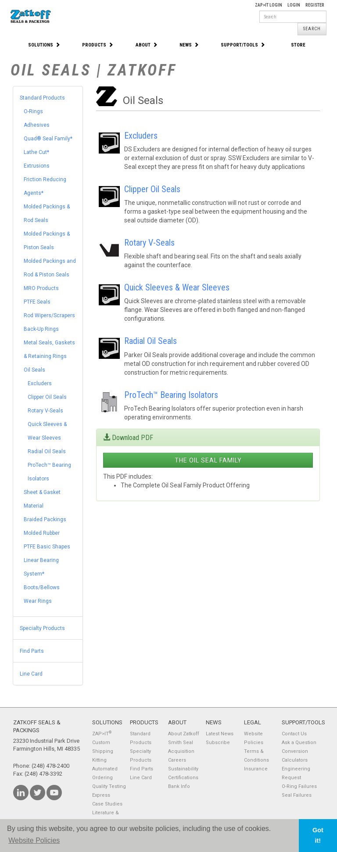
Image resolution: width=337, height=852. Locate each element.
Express (101, 795)
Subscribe (218, 742)
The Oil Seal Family (208, 460)
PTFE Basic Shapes (47, 547)
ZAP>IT (101, 734)
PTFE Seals (37, 302)
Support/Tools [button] (243, 45)
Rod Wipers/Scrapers (49, 315)
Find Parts (32, 651)
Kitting (99, 760)
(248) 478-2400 (50, 766)
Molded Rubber (42, 533)
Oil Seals (34, 370)
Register (314, 5)
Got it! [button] (317, 835)
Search (312, 28)
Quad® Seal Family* (48, 139)
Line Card (31, 674)
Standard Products (42, 98)
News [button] (189, 45)
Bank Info (179, 786)
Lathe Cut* (36, 152)
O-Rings (33, 111)
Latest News (219, 734)
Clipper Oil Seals (47, 397)
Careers (177, 760)
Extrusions (37, 166)
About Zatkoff (183, 734)
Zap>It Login (268, 5)
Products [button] (97, 45)
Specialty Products (42, 628)
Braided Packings (45, 519)
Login (293, 5)
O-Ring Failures (299, 786)
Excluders (40, 383)
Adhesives (37, 125)
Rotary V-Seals (45, 411)
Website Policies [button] (34, 840)
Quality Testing (109, 786)
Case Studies (107, 804)
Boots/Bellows (42, 587)
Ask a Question (299, 742)
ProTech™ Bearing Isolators (171, 395)
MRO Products (41, 288)
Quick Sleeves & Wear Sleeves (176, 287)
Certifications (183, 777)
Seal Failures (297, 795)
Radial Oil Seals (47, 451)
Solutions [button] (44, 45)
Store (298, 45)
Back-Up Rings (41, 329)
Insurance (256, 769)
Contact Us (294, 734)
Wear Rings (38, 601)
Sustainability (183, 769)
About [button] (147, 45)
